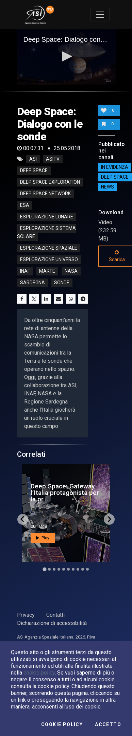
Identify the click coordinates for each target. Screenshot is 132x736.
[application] (66, 57)
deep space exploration (50, 182)
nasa (71, 271)
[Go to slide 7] (73, 569)
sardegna (32, 283)
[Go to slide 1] (44, 569)
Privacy (26, 615)
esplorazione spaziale (48, 248)
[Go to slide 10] (87, 569)
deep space (34, 171)
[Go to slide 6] (68, 569)
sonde (61, 283)
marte (47, 271)
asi (33, 159)
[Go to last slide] (22, 519)
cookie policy (39, 672)
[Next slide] (109, 519)
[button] (66, 56)
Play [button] (42, 538)
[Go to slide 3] (54, 569)
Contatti (55, 615)
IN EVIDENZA (114, 167)
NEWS (107, 187)
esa (24, 205)
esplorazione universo (49, 260)
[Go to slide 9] (82, 569)
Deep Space (115, 177)
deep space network (45, 194)
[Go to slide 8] (78, 569)
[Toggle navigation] (100, 14)
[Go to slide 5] (63, 569)
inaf (25, 271)
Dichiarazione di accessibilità (52, 623)
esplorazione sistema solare (46, 232)
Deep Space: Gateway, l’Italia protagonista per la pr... (65, 492)
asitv (53, 159)
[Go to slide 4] (58, 569)
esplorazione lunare (46, 217)
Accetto (108, 724)
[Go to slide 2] (49, 569)
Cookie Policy (62, 724)
